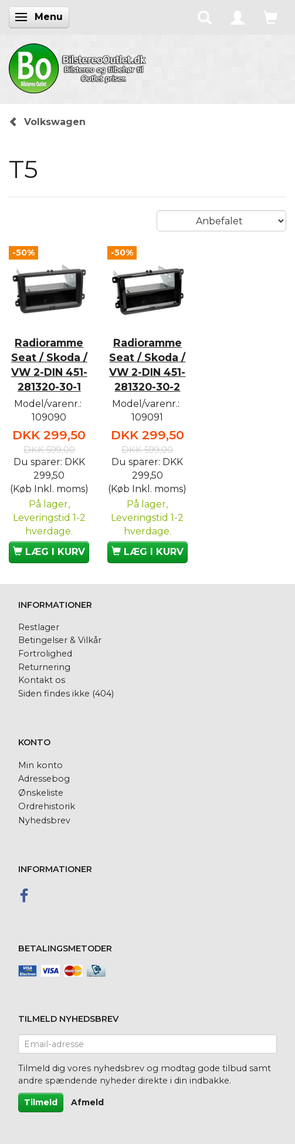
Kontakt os (41, 680)
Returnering (44, 667)
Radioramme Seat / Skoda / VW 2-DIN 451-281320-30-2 (147, 365)
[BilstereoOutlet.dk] (79, 66)
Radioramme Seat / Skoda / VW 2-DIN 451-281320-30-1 (49, 365)
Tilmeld (40, 1102)
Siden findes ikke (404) (66, 693)
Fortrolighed (45, 653)
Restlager (38, 627)
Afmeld (87, 1102)
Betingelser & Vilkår (59, 640)
